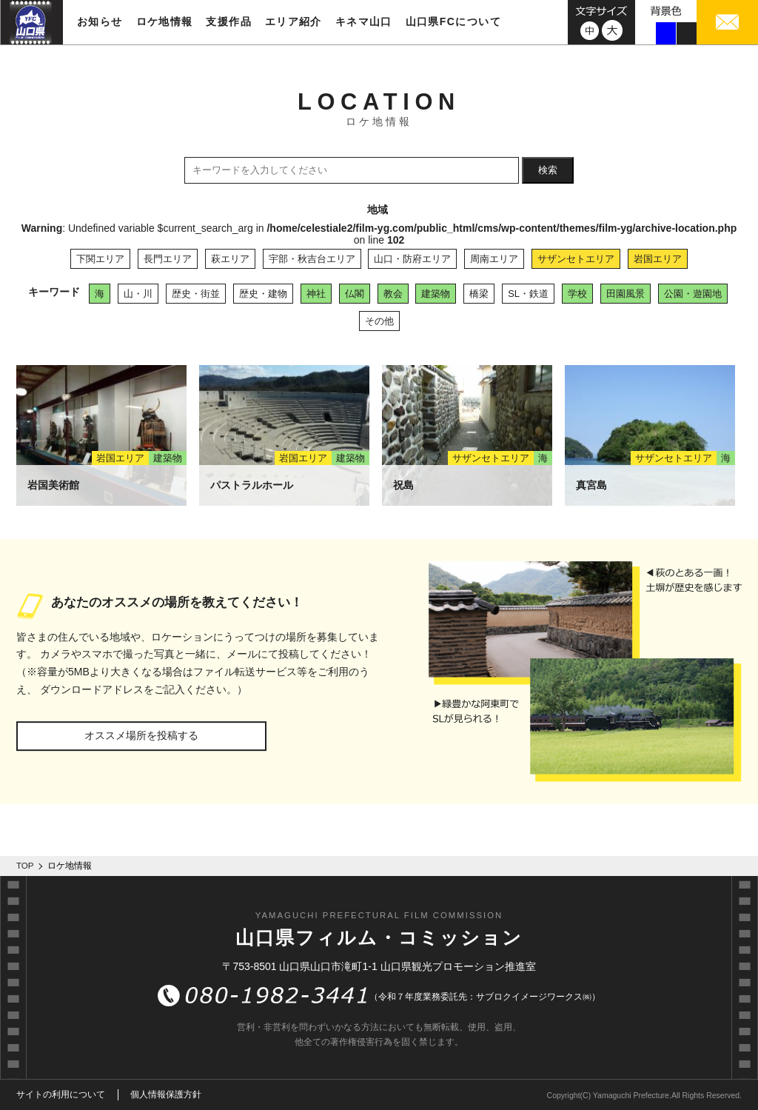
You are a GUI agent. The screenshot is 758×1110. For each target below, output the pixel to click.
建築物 (435, 293)
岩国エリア (658, 258)
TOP (25, 865)
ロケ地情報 (164, 21)
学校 (577, 293)
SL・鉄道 (528, 293)
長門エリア (168, 258)
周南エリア (494, 258)
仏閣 (354, 293)
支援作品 (229, 21)
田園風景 (625, 293)
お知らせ (100, 21)
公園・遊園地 (693, 293)
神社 (316, 293)
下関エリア (100, 258)
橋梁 (479, 293)
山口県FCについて (453, 21)
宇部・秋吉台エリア (312, 258)
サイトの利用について (60, 1094)
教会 (393, 293)
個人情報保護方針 (165, 1094)
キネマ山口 (363, 21)
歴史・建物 (263, 293)
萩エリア (230, 258)
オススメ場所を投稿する (141, 735)
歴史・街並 (196, 293)
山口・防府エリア (412, 258)
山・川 (138, 293)
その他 (379, 321)
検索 (547, 169)
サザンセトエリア (575, 258)
